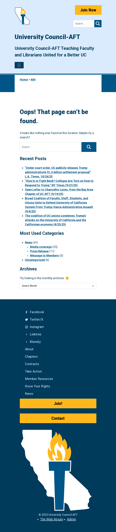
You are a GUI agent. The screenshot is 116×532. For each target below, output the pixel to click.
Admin (71, 519)
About (29, 349)
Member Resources (39, 379)
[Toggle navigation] (19, 65)
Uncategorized (35, 260)
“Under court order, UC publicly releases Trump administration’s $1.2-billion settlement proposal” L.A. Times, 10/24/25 (58, 172)
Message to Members (44, 255)
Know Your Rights (37, 386)
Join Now (88, 10)
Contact (58, 418)
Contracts (32, 364)
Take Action (33, 371)
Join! (58, 403)
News (28, 242)
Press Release (39, 251)
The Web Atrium (51, 519)
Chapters (31, 356)
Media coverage (41, 247)
